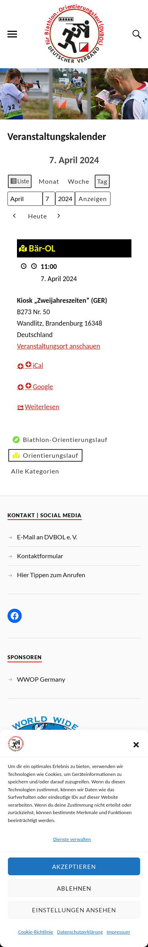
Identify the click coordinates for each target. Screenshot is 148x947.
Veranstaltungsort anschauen (58, 345)
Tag (102, 181)
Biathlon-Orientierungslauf (59, 439)
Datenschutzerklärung (80, 932)
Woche (78, 181)
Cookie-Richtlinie (35, 932)
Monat (48, 181)
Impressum (118, 932)
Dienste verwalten (72, 839)
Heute (37, 216)
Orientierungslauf (44, 455)
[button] (136, 745)
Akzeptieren (74, 866)
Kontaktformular (40, 555)
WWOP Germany (41, 679)
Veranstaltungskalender (56, 136)
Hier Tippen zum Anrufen (51, 574)
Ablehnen (74, 888)
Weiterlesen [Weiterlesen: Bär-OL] (42, 406)
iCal (34, 365)
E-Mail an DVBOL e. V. (47, 537)
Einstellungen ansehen (74, 909)
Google (39, 386)
